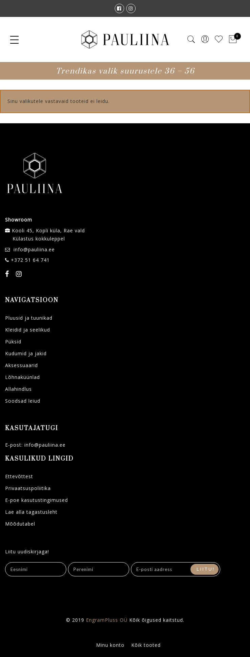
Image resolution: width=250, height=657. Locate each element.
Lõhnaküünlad (22, 377)
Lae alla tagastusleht (31, 512)
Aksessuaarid (21, 365)
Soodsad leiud (22, 401)
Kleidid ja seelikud (27, 329)
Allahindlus (18, 389)
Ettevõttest (19, 476)
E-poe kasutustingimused (36, 500)
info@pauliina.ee (34, 249)
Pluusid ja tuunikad (28, 318)
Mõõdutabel (20, 524)
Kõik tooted (146, 645)
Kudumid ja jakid (26, 353)
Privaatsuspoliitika (28, 488)
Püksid (13, 341)
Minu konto (110, 645)
